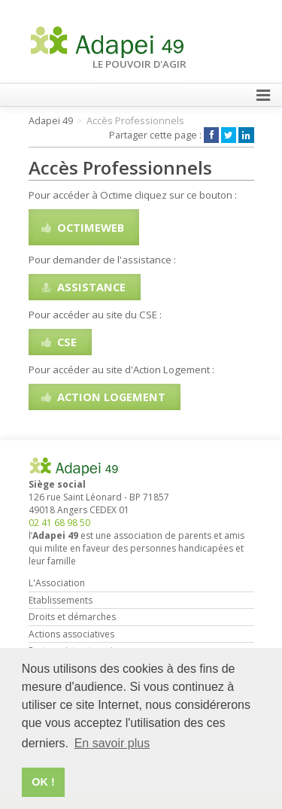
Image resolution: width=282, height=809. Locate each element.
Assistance (82, 286)
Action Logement (102, 396)
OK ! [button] (43, 782)
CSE (58, 341)
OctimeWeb (81, 227)
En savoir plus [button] (112, 743)
